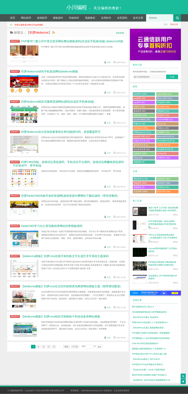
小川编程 (11, 390)
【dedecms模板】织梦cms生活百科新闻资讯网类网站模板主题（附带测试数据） (71, 286)
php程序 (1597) (140, 94)
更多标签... (121, 33)
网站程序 (26, 18)
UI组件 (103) (139, 107)
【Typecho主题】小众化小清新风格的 (148, 370)
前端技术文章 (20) (142, 141)
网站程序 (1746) (141, 179)
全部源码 (122, 18)
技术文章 (138, 18)
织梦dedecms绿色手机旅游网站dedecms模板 (49, 71)
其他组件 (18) (163, 115)
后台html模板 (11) (165, 119)
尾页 (66, 347)
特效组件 (74, 18)
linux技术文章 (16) (142, 149)
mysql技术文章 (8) (165, 149)
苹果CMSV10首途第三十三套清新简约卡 (150, 322)
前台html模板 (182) (142, 119)
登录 (166, 24)
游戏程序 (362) (163, 179)
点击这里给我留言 (121, 390)
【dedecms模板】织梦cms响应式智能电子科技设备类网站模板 (60, 316)
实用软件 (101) (163, 158)
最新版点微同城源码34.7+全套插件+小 (149, 349)
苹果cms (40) (139, 124)
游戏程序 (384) (140, 153)
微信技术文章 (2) (141, 145)
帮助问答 (174, 24)
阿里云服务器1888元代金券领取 (29, 25)
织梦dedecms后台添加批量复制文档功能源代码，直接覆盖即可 (60, 132)
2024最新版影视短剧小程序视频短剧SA (149, 312)
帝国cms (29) (163, 128)
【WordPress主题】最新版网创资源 (148, 328)
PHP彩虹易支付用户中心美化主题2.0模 (149, 354)
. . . (176, 87)
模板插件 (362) (140, 183)
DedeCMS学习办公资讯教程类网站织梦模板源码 (51, 226)
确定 (99, 347)
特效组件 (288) (163, 183)
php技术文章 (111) (142, 136)
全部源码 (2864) (141, 191)
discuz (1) (161, 124)
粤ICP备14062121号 (55, 390)
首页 (12, 18)
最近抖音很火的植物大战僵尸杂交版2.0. (149, 375)
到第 (83, 346)
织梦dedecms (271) (142, 132)
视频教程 (90, 18)
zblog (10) (138, 158)
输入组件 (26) (163, 107)
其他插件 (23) (163, 132)
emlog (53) (162, 153)
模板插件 (58, 18)
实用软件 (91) (163, 187)
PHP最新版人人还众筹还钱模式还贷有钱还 (151, 338)
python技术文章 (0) (165, 136)
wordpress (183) (141, 128)
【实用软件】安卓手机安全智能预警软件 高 (151, 380)
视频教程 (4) (139, 162)
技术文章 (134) (163, 191)
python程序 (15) (164, 94)
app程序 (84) (139, 102)
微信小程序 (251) (164, 98)
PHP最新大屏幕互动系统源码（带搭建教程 (151, 333)
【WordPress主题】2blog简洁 (145, 317)
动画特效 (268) (140, 115)
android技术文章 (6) (166, 141)
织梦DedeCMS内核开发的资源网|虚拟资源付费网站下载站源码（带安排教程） (70, 195)
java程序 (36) (139, 98)
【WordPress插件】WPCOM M (146, 359)
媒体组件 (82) (140, 111)
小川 (108, 63)
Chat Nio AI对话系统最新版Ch (145, 343)
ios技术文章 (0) (164, 145)
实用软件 (106, 18)
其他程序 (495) (163, 102)
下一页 (74, 347)
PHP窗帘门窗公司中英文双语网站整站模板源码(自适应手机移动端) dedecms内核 (71, 41)
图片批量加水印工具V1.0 (143, 307)
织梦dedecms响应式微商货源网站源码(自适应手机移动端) (57, 101)
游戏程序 (42, 18)
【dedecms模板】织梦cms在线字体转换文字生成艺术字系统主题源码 (64, 256)
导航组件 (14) (163, 111)
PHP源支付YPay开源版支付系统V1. (148, 364)
